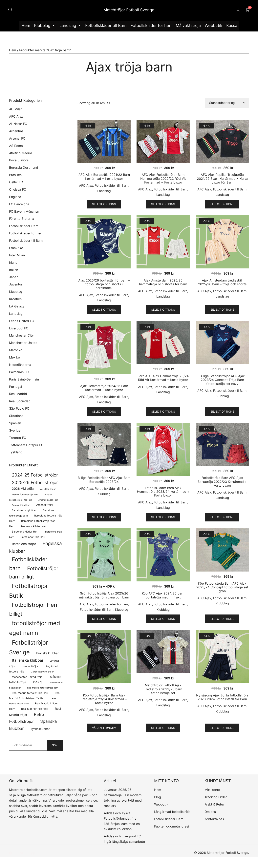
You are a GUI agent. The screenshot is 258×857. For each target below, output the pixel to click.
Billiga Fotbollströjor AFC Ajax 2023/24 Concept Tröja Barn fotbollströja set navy (222, 379)
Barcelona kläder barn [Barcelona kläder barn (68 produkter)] (33, 526)
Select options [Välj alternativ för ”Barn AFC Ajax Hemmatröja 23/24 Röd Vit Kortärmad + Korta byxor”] (163, 411)
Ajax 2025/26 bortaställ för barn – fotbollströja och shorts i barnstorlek (104, 284)
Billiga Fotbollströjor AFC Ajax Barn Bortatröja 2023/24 (104, 479)
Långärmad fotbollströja (172, 812)
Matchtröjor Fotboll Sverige (128, 10)
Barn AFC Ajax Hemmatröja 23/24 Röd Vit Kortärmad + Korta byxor (163, 378)
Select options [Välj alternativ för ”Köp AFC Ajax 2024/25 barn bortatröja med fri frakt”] (163, 618)
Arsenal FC (17, 138)
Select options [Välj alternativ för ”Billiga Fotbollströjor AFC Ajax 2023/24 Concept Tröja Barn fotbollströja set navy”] (222, 411)
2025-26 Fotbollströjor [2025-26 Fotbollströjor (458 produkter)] (35, 482)
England (15, 197)
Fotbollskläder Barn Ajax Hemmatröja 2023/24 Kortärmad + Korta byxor (163, 491)
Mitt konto (212, 790)
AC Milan (15, 109)
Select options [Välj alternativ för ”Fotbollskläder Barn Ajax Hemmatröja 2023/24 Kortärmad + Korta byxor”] (163, 517)
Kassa (231, 25)
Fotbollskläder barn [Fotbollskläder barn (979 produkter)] (28, 563)
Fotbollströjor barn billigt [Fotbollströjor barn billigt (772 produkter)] (33, 572)
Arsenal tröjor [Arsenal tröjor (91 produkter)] (44, 504)
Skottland (16, 416)
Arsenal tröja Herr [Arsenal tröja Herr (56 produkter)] (21, 505)
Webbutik (213, 25)
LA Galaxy (17, 306)
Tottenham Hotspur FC (26, 445)
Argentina (16, 131)
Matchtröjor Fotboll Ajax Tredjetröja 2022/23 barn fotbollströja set (163, 689)
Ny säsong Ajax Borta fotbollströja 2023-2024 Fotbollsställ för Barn (222, 697)
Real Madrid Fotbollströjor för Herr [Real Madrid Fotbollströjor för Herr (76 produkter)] (34, 695)
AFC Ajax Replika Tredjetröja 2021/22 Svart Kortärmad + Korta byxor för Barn (222, 178)
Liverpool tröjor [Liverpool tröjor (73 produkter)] (29, 666)
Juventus (16, 284)
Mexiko (14, 357)
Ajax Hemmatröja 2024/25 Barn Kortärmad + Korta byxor (104, 388)
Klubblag (44, 25)
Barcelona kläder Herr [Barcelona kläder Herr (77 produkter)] (25, 531)
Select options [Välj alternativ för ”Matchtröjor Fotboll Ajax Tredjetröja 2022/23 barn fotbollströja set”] (163, 728)
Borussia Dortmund (23, 167)
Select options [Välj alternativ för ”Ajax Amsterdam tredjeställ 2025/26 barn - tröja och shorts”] (222, 309)
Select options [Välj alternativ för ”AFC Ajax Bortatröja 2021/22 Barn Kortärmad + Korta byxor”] (104, 204)
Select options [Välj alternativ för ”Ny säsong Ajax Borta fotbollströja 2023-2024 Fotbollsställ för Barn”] (222, 728)
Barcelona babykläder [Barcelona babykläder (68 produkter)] (24, 510)
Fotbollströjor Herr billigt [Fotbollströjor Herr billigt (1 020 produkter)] (33, 609)
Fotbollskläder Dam (23, 226)
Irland (13, 262)
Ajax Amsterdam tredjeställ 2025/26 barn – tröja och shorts (222, 282)
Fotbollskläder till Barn (106, 25)
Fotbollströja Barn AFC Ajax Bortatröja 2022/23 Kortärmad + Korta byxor (222, 481)
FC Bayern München (24, 211)
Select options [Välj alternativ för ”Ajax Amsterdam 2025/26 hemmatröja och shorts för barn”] (163, 309)
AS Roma (16, 146)
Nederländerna (20, 365)
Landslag (70, 25)
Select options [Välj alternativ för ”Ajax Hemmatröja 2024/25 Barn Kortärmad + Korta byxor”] (104, 411)
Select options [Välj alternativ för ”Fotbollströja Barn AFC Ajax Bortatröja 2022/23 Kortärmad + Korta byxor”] (222, 517)
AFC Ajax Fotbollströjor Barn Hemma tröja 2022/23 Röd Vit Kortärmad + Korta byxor (163, 178)
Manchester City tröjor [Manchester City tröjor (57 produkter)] (42, 671)
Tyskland (15, 452)
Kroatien (15, 299)
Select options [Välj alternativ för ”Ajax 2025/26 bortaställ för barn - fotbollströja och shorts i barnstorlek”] (104, 309)
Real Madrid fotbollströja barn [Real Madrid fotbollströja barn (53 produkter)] (42, 688)
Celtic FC (16, 182)
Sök (54, 745)
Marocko (15, 350)
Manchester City (21, 335)
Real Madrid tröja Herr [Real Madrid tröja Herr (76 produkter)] (34, 708)
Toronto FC (17, 438)
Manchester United (23, 343)
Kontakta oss (214, 819)
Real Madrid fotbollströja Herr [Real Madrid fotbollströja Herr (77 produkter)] (30, 692)
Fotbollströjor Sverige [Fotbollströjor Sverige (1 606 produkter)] (28, 647)
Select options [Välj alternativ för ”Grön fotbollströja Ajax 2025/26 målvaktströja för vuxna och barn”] (104, 618)
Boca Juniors (19, 160)
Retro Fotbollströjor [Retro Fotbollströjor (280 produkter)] (26, 718)
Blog (157, 797)
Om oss (210, 812)
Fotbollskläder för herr (151, 25)
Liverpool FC (18, 328)
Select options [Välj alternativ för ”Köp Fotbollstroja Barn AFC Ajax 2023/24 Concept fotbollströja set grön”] (222, 618)
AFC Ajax (86, 185)
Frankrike (16, 248)
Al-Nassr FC (18, 124)
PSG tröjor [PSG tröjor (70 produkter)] (38, 682)
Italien (13, 270)
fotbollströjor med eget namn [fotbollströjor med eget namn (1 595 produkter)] (34, 628)
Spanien (15, 423)
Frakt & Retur (214, 804)
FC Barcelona (19, 204)
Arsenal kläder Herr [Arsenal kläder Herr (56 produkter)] (48, 499)
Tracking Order (215, 797)
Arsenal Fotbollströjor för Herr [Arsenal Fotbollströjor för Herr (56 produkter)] (30, 497)
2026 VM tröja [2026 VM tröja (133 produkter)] (23, 489)
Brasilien (15, 175)
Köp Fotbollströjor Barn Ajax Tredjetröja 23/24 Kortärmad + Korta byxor (104, 699)
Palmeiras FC (19, 372)
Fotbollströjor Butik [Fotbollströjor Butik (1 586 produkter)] (28, 590)
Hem (25, 25)
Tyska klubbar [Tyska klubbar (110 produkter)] (40, 729)
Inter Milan (17, 255)
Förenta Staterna (21, 219)
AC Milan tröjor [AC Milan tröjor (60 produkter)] (48, 489)
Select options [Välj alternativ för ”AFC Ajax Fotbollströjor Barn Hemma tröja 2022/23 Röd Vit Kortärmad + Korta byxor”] (163, 204)
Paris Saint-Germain (24, 379)
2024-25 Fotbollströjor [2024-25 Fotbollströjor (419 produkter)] (35, 474)
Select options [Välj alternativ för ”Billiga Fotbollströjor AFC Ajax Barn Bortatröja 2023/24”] (104, 517)
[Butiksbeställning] (227, 103)
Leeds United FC (21, 321)
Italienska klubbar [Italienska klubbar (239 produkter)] (27, 660)
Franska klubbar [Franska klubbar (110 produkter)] (47, 653)
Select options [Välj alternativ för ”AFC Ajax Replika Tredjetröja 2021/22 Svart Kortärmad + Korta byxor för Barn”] (222, 204)
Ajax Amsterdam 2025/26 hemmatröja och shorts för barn (163, 282)
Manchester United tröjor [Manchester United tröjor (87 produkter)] (27, 676)
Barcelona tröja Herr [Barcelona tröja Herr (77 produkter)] (33, 537)
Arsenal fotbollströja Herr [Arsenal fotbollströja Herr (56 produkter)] (25, 494)
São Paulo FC (19, 408)
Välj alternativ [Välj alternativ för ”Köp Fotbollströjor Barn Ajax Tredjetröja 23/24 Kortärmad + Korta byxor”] (104, 728)
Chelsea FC (17, 189)
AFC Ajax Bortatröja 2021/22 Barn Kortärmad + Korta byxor (104, 176)
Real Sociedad (20, 401)
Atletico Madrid (20, 153)
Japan (13, 277)
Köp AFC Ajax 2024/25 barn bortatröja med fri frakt (163, 595)
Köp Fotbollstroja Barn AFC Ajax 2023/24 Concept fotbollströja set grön (222, 587)
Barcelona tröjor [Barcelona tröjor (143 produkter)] (24, 544)
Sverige (14, 430)
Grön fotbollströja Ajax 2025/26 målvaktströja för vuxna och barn (104, 595)
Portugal (15, 387)
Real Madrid (18, 394)
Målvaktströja (188, 25)
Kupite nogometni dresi (171, 826)
